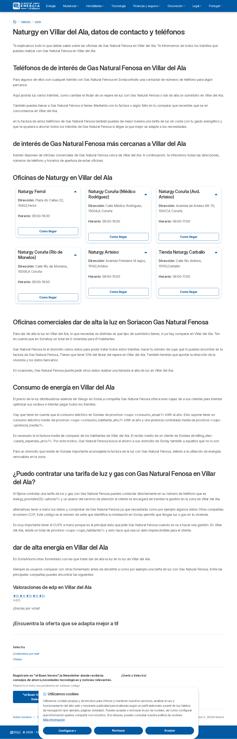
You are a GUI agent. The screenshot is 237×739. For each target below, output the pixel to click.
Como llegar (48, 231)
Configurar (67, 730)
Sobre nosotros (22, 717)
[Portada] (15, 21)
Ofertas (17, 659)
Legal (196, 6)
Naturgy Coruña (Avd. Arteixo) (179, 194)
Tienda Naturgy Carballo (182, 252)
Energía (50, 6)
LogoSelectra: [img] (15, 732)
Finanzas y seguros (146, 6)
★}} (16, 596)
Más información (54, 720)
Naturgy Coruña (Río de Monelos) (40, 255)
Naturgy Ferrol (32, 191)
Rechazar (118, 730)
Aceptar (169, 730)
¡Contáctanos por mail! (26, 653)
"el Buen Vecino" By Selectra (37, 697)
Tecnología (118, 6)
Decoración (176, 6)
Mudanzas (71, 6)
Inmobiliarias (95, 6)
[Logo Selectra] (26, 6)
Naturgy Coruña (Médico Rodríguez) (111, 194)
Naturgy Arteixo (103, 252)
